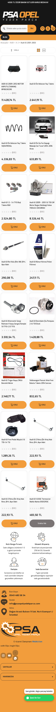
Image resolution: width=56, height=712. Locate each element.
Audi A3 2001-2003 (28, 43)
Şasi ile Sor (33, 698)
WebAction (37, 641)
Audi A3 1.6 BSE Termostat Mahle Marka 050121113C (40, 500)
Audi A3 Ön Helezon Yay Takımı (42, 84)
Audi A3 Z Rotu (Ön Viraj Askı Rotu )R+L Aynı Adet (41, 441)
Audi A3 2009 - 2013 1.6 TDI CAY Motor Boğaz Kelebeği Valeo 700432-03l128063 (42, 205)
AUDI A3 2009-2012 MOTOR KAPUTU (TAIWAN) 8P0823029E (13, 87)
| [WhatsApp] (15, 653)
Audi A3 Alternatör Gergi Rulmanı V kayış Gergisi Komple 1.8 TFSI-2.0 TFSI (14, 324)
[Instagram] (3, 655)
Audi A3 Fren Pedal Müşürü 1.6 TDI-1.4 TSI (13, 441)
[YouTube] (9, 655)
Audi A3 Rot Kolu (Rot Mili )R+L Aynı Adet (13, 263)
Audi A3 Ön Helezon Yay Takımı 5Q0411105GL (14, 144)
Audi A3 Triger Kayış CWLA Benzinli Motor (12, 381)
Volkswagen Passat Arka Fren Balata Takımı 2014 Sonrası (41, 381)
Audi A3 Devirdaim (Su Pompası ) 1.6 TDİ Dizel (42, 322)
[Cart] (53, 28)
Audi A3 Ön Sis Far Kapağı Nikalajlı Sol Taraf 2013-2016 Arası (41, 146)
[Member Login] (47, 28)
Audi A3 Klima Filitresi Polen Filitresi (41, 263)
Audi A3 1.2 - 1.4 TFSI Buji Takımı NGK (11, 203)
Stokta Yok (42, 523)
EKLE (14, 108)
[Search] (18, 28)
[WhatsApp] (15, 658)
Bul (32, 28)
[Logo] (21, 15)
